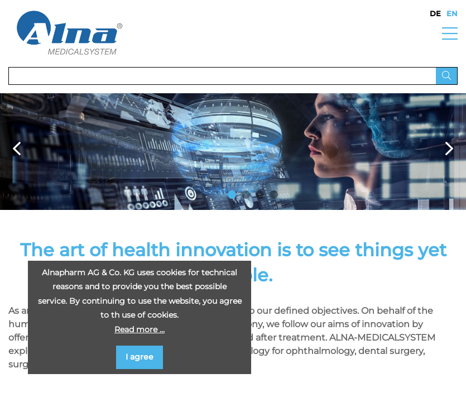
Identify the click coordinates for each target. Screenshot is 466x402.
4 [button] (274, 194)
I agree (139, 357)
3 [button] (260, 194)
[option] (233, 151)
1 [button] (232, 194)
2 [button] (246, 194)
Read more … (139, 329)
